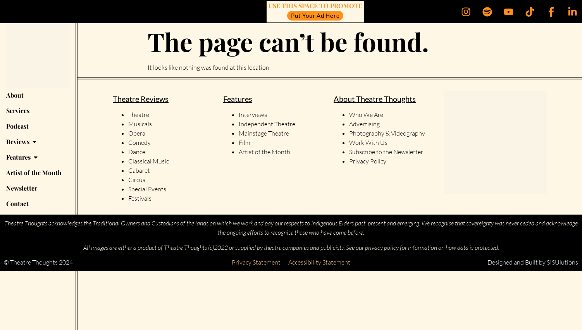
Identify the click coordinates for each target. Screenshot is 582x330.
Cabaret (139, 170)
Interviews (253, 115)
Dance (136, 152)
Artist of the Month (264, 152)
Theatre (138, 115)
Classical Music (148, 161)
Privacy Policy (367, 161)
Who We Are (366, 115)
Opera (136, 133)
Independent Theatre (267, 124)
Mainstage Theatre (264, 133)
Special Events (147, 189)
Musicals (140, 124)
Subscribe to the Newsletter (386, 152)
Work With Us (369, 142)
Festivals (140, 198)
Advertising (364, 124)
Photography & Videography (387, 133)
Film (244, 142)
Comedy (139, 142)
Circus (136, 180)
